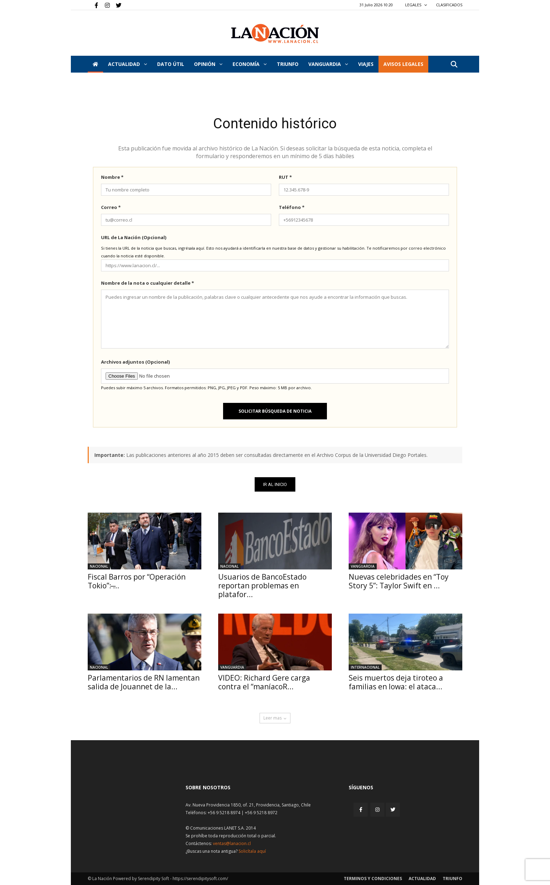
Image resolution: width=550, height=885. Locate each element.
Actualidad (127, 64)
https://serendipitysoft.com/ (200, 878)
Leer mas (275, 718)
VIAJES (366, 64)
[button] (453, 64)
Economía (250, 64)
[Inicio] (95, 64)
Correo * (111, 207)
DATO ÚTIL (170, 64)
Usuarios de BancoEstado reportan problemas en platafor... (262, 585)
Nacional (99, 566)
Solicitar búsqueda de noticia (275, 411)
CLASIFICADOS (449, 4)
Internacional (365, 667)
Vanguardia (328, 64)
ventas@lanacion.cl (232, 843)
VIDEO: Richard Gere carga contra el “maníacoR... (264, 682)
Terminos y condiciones (373, 878)
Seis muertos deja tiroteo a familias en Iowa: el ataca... (396, 682)
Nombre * (112, 177)
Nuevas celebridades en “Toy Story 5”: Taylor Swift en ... (399, 581)
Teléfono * (291, 207)
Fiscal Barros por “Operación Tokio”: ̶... (137, 581)
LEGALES (416, 4)
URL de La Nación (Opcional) (133, 237)
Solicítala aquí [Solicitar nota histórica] (252, 851)
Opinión (208, 64)
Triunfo (288, 64)
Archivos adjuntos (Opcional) (135, 362)
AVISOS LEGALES (403, 64)
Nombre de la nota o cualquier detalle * (147, 283)
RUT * (285, 177)
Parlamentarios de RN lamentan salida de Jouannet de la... (144, 682)
